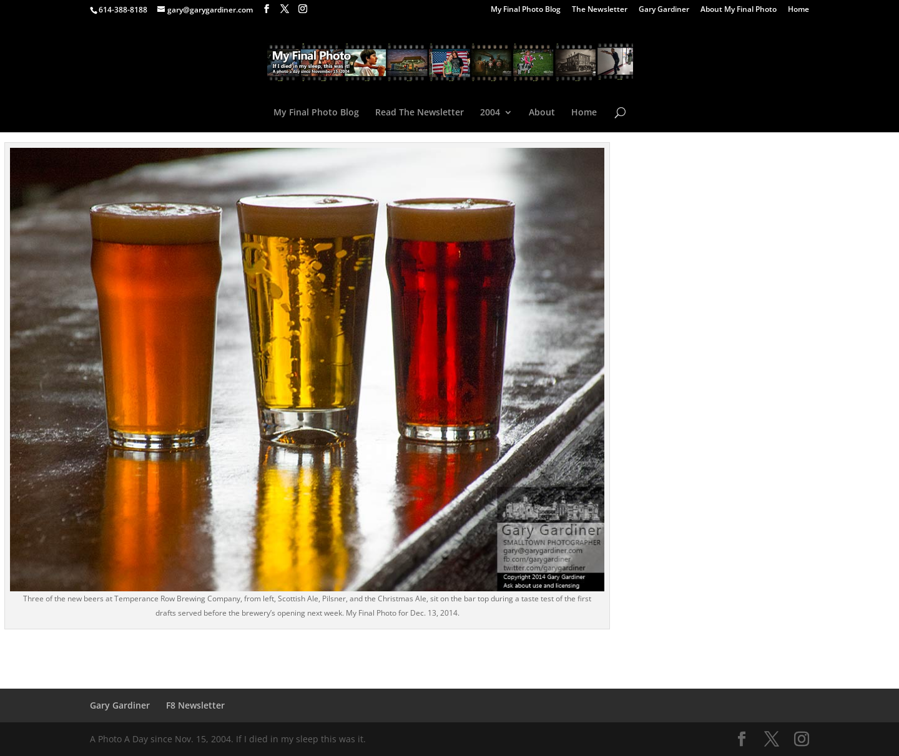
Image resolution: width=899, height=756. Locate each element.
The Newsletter (599, 10)
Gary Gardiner (664, 10)
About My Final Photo (738, 10)
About (542, 113)
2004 (490, 113)
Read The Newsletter (419, 113)
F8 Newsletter (195, 705)
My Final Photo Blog (526, 10)
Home (798, 10)
